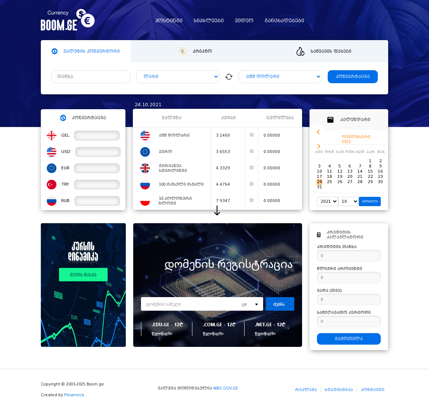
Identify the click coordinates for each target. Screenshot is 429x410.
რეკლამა (306, 390)
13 (350, 171)
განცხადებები (284, 20)
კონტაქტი (372, 390)
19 (340, 177)
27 (350, 182)
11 (329, 171)
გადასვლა (370, 201)
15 (370, 171)
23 (380, 177)
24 (319, 182)
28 (360, 182)
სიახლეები (209, 20)
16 (380, 171)
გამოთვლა (349, 338)
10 (319, 171)
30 (380, 182)
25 (329, 182)
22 (370, 177)
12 (340, 171)
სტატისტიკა (339, 390)
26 (340, 182)
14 (360, 171)
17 (319, 177)
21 (360, 177)
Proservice (74, 395)
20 (350, 177)
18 (329, 177)
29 (370, 182)
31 (319, 187)
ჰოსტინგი (169, 20)
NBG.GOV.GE (225, 388)
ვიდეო (244, 20)
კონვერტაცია (353, 76)
